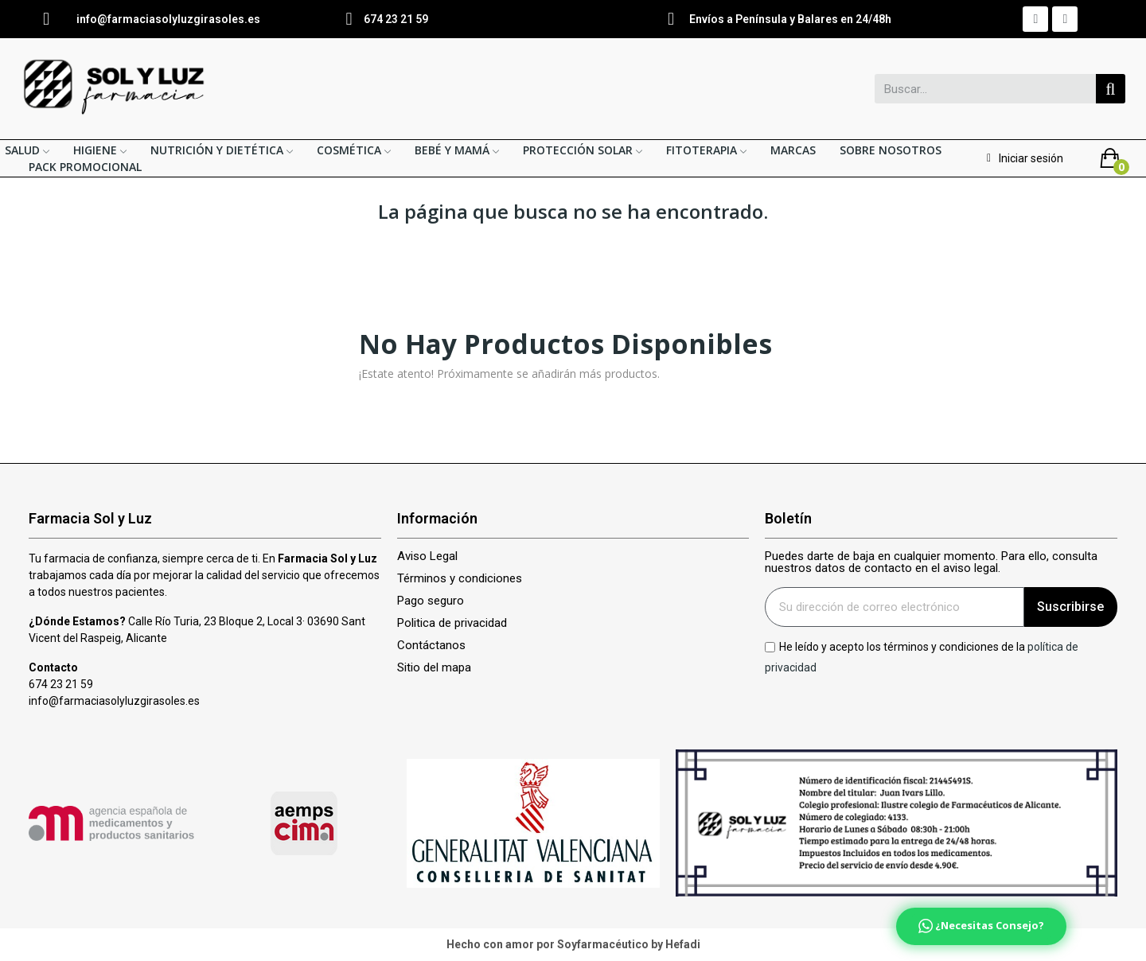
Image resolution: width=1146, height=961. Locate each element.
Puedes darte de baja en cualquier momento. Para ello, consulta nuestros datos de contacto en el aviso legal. (931, 562)
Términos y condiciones (459, 579)
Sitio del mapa (434, 668)
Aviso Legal (427, 556)
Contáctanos (431, 646)
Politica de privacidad (452, 623)
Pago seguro (430, 601)
